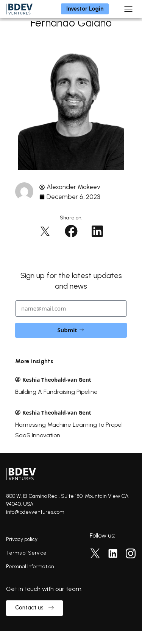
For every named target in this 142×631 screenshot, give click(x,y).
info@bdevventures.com (35, 512)
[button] (44, 231)
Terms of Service (26, 553)
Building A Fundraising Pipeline (56, 391)
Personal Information (30, 566)
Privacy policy (21, 539)
